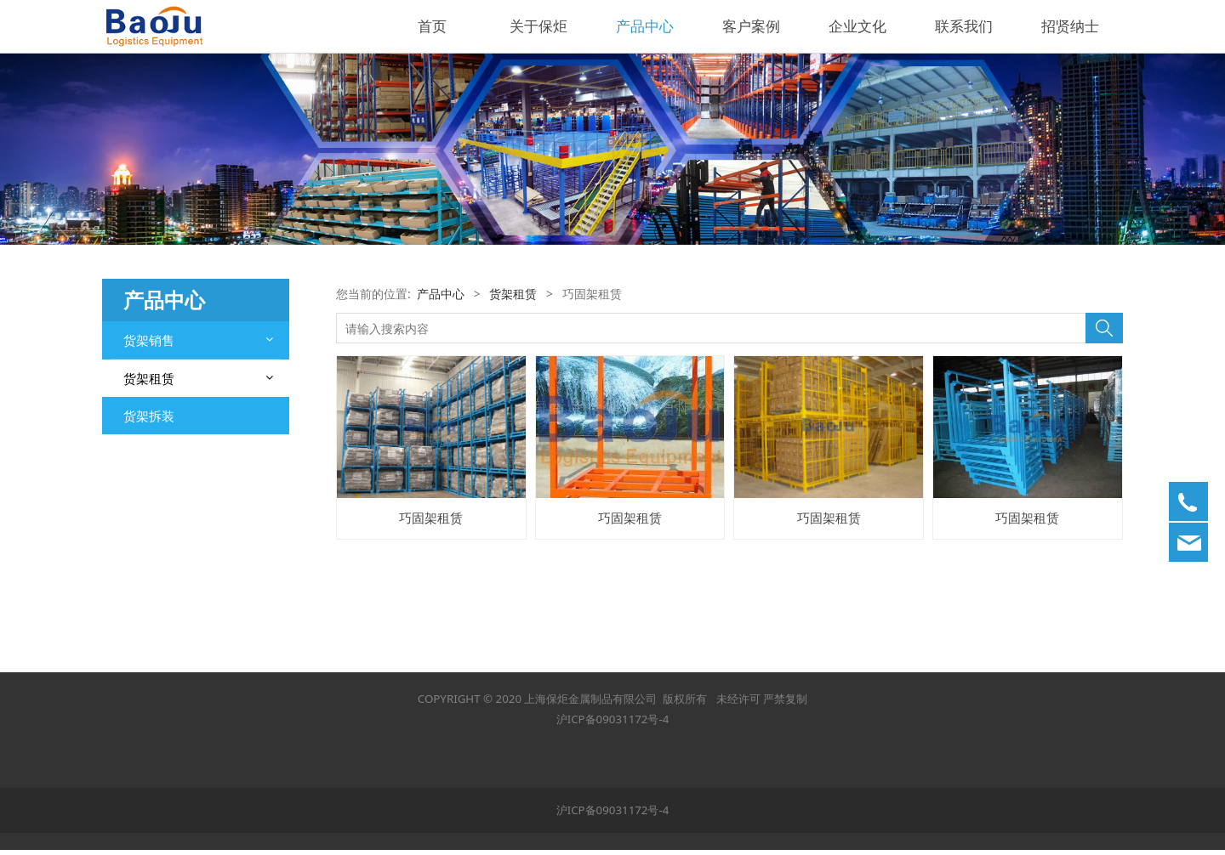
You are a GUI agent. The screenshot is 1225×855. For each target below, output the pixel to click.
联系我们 (964, 26)
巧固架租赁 (155, 471)
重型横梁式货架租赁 (179, 591)
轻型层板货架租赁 (173, 502)
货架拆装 (148, 624)
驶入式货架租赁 (167, 532)
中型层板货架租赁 (173, 561)
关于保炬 (538, 26)
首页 (432, 26)
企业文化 (857, 26)
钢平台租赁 (155, 412)
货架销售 (148, 339)
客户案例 (751, 26)
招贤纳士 (1070, 26)
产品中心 (645, 26)
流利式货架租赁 (167, 441)
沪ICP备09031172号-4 (612, 724)
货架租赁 (148, 378)
